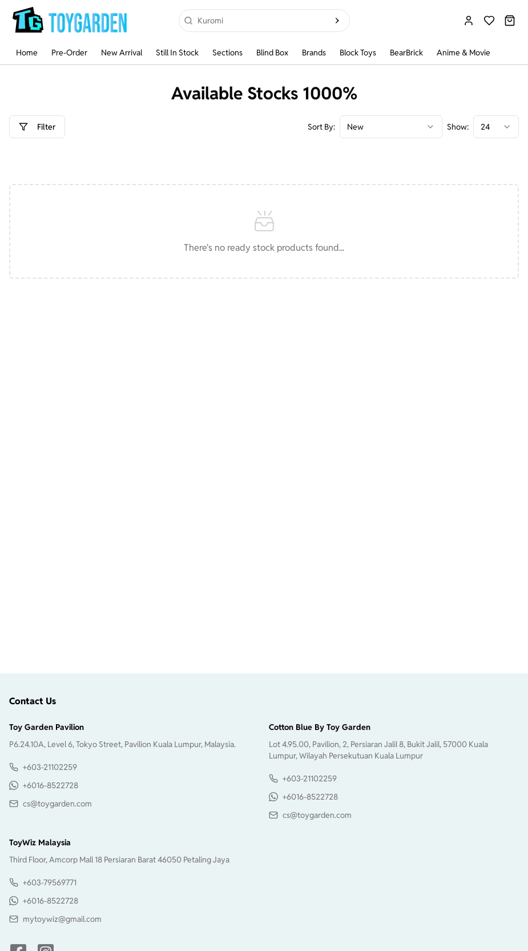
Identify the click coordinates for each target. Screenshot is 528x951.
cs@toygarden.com (57, 803)
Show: (458, 127)
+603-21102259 (50, 767)
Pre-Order (69, 52)
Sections (227, 52)
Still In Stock (177, 52)
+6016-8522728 (50, 785)
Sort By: (321, 127)
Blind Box (272, 52)
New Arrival (121, 52)
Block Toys (358, 52)
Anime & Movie (463, 52)
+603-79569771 (49, 882)
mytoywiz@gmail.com (62, 919)
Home (27, 52)
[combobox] (391, 126)
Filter (37, 127)
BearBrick (406, 52)
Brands (314, 52)
